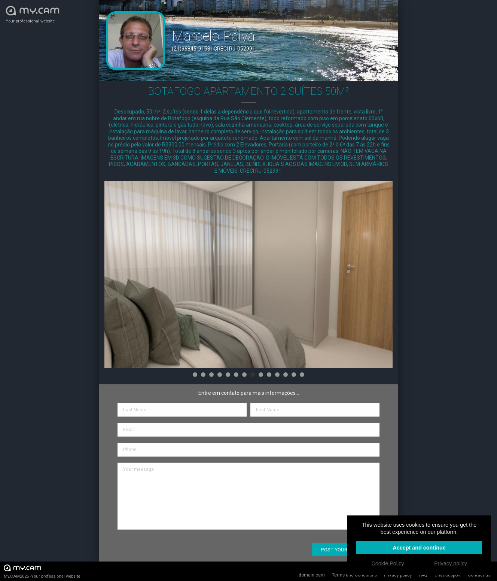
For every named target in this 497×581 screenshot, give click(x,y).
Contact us (479, 575)
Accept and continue (419, 548)
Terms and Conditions (354, 575)
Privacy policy (398, 575)
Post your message (346, 550)
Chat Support (448, 575)
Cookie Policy (387, 563)
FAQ (423, 575)
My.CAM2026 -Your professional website (42, 571)
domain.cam (312, 575)
